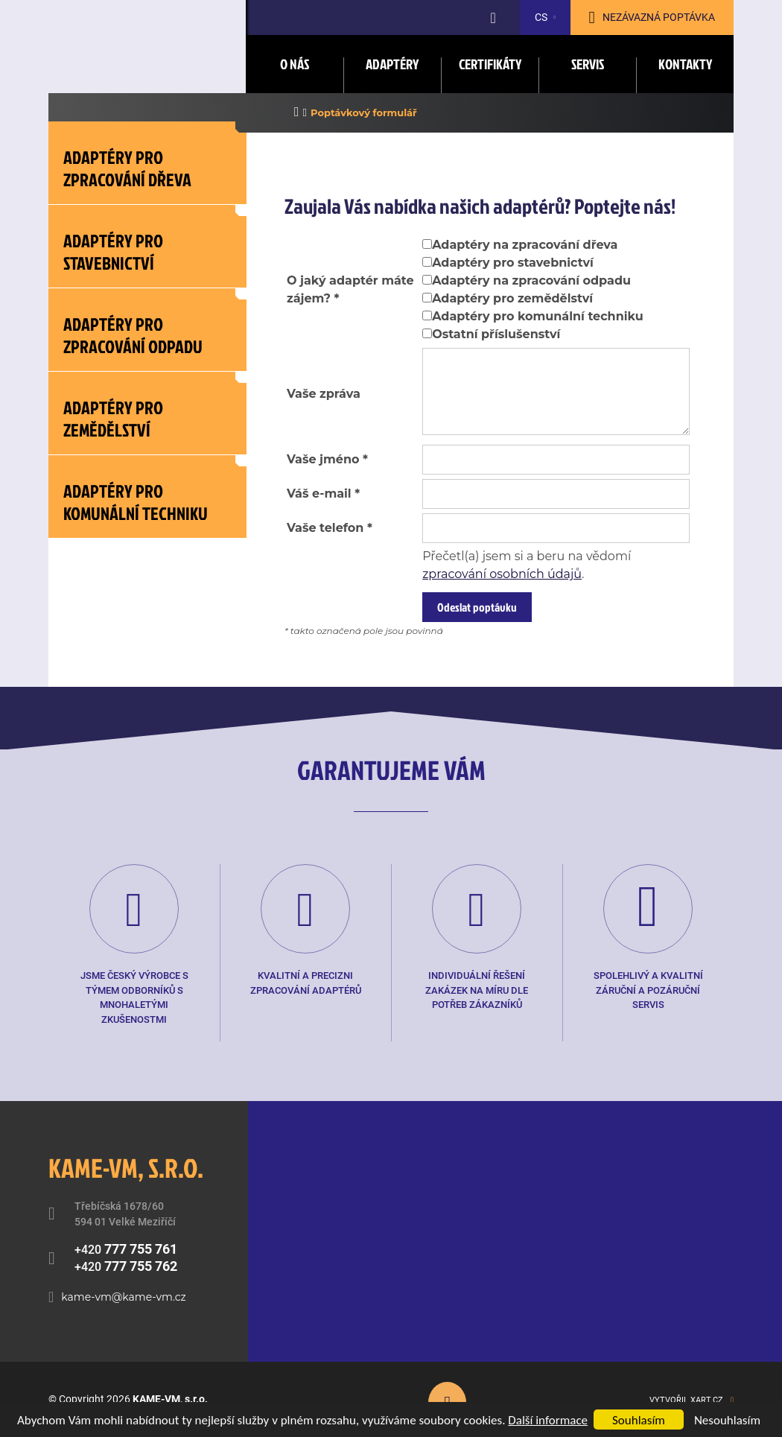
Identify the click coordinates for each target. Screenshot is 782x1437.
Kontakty (685, 64)
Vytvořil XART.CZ (686, 1400)
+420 (125, 1249)
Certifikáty (490, 64)
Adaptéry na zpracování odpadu (531, 280)
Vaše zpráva (323, 394)
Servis (587, 64)
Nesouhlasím (727, 1420)
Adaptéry (392, 64)
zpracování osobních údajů (502, 574)
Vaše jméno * (327, 459)
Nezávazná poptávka (659, 17)
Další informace (548, 1420)
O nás (294, 64)
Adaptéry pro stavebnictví (513, 263)
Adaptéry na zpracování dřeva (524, 245)
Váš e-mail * (323, 493)
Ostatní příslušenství (496, 334)
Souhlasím (638, 1420)
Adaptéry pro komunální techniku (537, 316)
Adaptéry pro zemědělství (512, 298)
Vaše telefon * (329, 528)
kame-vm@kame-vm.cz (123, 1297)
